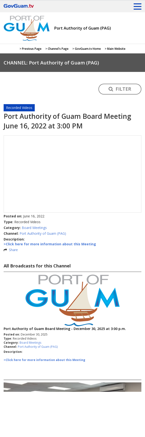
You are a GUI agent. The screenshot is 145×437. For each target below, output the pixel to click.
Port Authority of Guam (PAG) (43, 233)
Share (13, 249)
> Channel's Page (57, 49)
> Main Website (115, 49)
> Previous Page (30, 49)
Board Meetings (34, 227)
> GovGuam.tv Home (86, 49)
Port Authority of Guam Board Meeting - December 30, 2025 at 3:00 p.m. (65, 328)
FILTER (120, 89)
